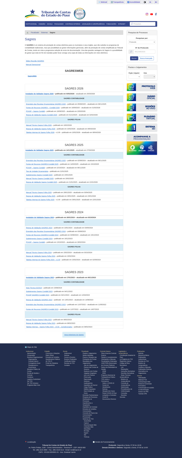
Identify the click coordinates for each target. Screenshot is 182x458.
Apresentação (31, 353)
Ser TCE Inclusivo (32, 383)
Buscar (134, 58)
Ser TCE (29, 381)
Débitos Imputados (90, 389)
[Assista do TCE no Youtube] (151, 14)
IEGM (104, 371)
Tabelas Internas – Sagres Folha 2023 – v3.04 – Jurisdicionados (49, 327)
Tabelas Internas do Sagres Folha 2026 (40, 132)
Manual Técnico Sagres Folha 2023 (39, 320)
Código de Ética (125, 363)
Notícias (66, 355)
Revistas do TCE (69, 363)
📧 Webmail (102, 2)
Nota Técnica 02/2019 (34, 288)
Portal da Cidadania (52, 363)
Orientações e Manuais (108, 359)
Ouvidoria (30, 377)
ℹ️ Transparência (117, 2)
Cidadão (42, 24)
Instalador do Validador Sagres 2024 (40, 217)
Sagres (30, 39)
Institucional (31, 24)
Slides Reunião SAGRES (35, 61)
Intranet (121, 24)
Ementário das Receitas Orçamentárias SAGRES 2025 (46, 160)
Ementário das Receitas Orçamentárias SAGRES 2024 (46, 231)
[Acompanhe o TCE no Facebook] (156, 14)
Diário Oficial (50, 355)
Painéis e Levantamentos (109, 357)
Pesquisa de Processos (90, 397)
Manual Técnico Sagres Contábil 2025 (40, 178)
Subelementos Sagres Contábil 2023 (39, 291)
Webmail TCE (142, 380)
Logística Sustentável (33, 379)
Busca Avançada (146, 58)
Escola (50, 24)
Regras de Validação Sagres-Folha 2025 (40, 196)
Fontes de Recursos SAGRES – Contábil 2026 (43, 108)
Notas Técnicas (125, 375)
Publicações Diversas (145, 369)
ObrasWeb (87, 429)
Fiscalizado (58, 24)
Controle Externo (72, 24)
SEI (85, 435)
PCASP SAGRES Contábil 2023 (37, 295)
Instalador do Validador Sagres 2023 (40, 277)
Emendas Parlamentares (90, 395)
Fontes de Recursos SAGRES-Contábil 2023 (42, 309)
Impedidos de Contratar (90, 407)
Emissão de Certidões (52, 357)
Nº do (141, 48)
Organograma (32, 359)
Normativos (123, 365)
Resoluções (124, 369)
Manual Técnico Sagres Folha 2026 (39, 125)
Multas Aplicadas (88, 355)
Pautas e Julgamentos (90, 353)
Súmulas (122, 397)
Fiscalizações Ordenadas (109, 361)
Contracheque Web (144, 382)
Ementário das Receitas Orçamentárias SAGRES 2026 (46, 104)
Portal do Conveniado (145, 384)
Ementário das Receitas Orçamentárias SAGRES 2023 (46, 304)
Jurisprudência (124, 377)
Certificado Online (69, 361)
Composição (31, 355)
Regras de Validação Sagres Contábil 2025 (41, 182)
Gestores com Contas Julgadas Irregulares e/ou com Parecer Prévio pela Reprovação (90, 375)
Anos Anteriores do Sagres (74, 335)
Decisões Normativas (127, 373)
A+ (156, 2)
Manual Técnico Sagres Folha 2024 (39, 252)
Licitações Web (88, 427)
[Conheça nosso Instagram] (147, 14)
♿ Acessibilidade (133, 2)
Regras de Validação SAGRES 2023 (39, 300)
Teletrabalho (142, 378)
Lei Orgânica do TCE (126, 359)
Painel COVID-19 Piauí (109, 393)
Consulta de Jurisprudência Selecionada (125, 385)
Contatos (67, 365)
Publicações (111, 24)
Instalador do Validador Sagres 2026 (39, 94)
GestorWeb (87, 421)
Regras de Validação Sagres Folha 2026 (40, 129)
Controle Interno (33, 361)
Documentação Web (90, 425)
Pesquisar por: (142, 38)
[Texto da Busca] (142, 24)
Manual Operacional (33, 65)
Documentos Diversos (109, 399)
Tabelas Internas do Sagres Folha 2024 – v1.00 (43, 260)
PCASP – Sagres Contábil (35, 111)
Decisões (124, 395)
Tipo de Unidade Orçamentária (37, 171)
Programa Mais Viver (33, 385)
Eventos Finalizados (70, 359)
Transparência (50, 365)
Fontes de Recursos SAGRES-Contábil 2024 (42, 235)
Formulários (142, 386)
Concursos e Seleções (53, 353)
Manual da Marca (143, 355)
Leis (122, 367)
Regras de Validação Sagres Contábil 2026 (41, 115)
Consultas (124, 393)
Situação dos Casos (108, 391)
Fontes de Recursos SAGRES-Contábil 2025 (42, 164)
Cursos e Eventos (69, 357)
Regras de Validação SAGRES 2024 (39, 228)
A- (150, 2)
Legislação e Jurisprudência (93, 24)
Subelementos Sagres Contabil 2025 (39, 175)
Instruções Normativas (128, 371)
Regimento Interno (125, 361)
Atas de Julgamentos (90, 365)
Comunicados (87, 411)
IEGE (104, 373)
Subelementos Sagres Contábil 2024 (39, 239)
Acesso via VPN (143, 391)
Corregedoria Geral (34, 363)
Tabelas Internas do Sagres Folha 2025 (40, 200)
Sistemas (44, 32)
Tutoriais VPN (142, 394)
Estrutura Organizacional (34, 357)
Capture (86, 423)
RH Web (86, 431)
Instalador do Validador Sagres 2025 (39, 150)
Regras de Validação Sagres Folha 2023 (40, 323)
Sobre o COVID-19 (108, 383)
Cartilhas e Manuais (144, 367)
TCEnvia (86, 437)
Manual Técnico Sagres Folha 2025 (39, 192)
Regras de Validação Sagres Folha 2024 (40, 256)
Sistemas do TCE (88, 419)
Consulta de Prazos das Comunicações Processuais (90, 415)
